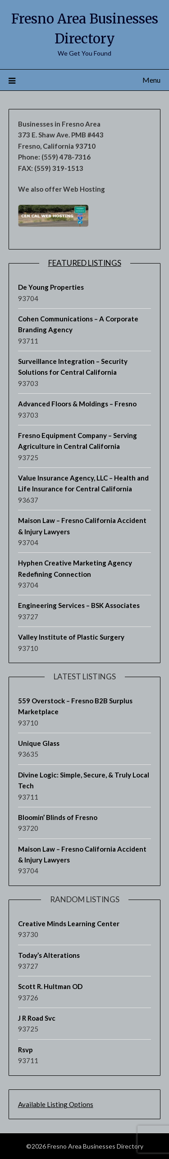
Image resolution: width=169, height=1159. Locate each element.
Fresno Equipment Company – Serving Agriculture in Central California (77, 440)
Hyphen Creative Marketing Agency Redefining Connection (75, 568)
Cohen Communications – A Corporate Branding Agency (78, 324)
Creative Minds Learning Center (68, 923)
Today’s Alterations (49, 955)
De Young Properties (51, 287)
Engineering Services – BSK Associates (79, 605)
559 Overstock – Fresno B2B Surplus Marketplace (75, 706)
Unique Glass (38, 743)
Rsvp (25, 1050)
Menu (151, 79)
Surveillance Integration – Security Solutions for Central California (73, 366)
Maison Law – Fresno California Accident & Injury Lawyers (82, 525)
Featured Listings (84, 263)
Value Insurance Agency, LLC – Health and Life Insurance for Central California (83, 483)
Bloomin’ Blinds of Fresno (57, 817)
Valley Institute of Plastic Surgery (71, 637)
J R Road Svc (36, 1018)
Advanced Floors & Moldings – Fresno (77, 404)
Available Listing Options (55, 1104)
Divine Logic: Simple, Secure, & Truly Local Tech (83, 780)
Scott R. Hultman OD (50, 986)
